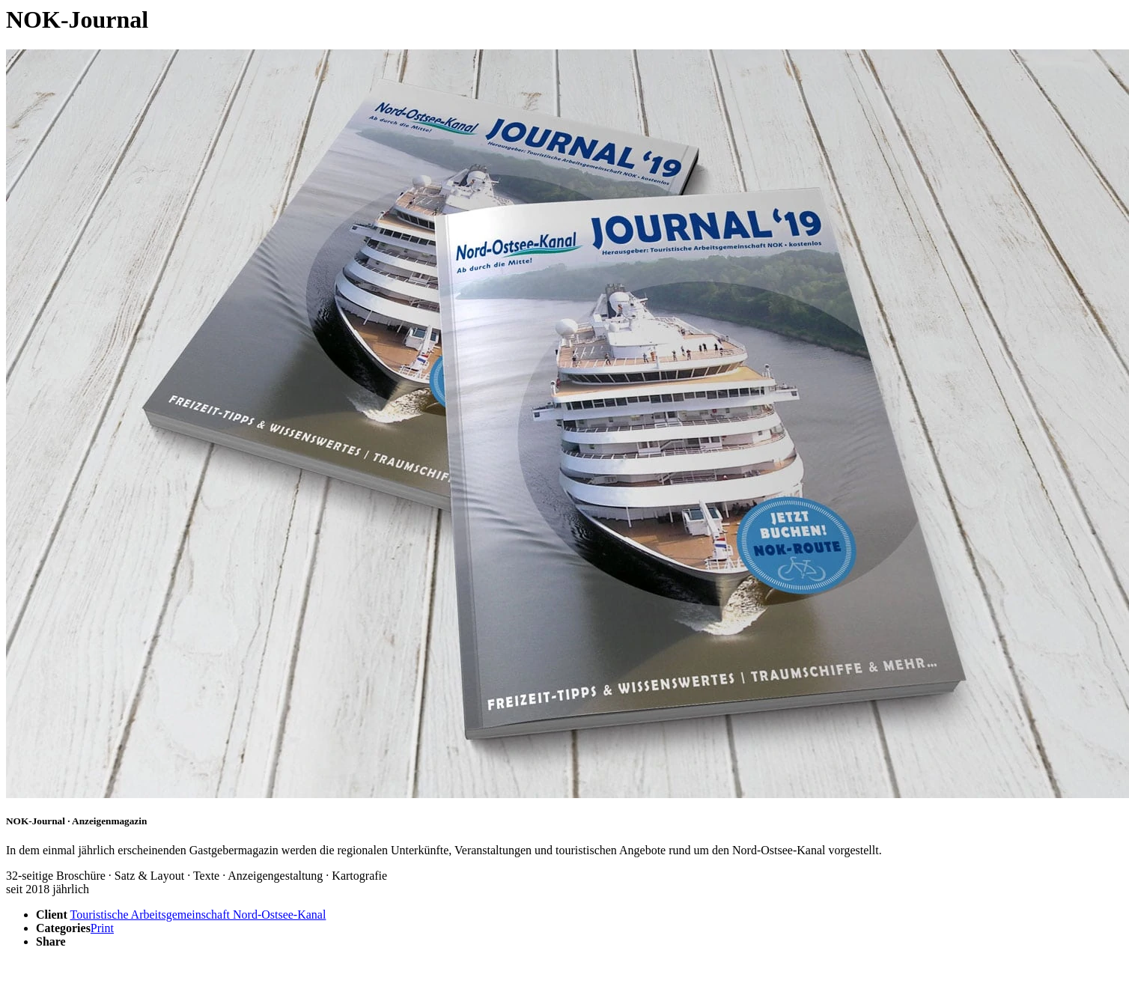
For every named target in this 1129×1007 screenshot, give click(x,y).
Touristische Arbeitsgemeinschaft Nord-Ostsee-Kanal (198, 914)
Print (102, 928)
